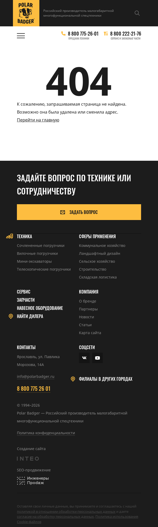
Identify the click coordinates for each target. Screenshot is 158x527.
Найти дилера (30, 316)
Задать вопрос (79, 212)
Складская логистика (98, 277)
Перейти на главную (38, 120)
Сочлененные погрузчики (40, 245)
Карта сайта (90, 332)
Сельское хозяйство (97, 261)
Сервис (23, 292)
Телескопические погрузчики (44, 269)
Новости (86, 316)
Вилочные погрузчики (37, 253)
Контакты (26, 347)
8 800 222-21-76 (125, 33)
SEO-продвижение (34, 469)
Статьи (85, 324)
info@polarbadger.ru (35, 376)
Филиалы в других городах (105, 379)
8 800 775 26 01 (33, 388)
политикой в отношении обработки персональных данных (66, 511)
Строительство (92, 269)
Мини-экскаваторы (34, 261)
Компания (88, 292)
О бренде (87, 301)
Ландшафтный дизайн (99, 253)
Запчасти (26, 300)
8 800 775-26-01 (83, 33)
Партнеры (88, 308)
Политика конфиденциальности (46, 432)
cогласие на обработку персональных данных (55, 516)
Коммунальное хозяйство (102, 245)
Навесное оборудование (40, 308)
